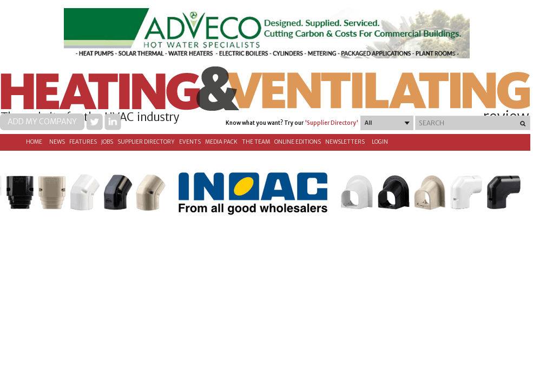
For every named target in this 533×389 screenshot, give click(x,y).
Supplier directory (146, 141)
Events (190, 141)
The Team (256, 141)
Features (83, 141)
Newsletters (345, 141)
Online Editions (297, 141)
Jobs (107, 141)
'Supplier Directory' (331, 122)
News (57, 141)
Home (34, 141)
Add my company (42, 121)
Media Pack (221, 141)
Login (380, 141)
